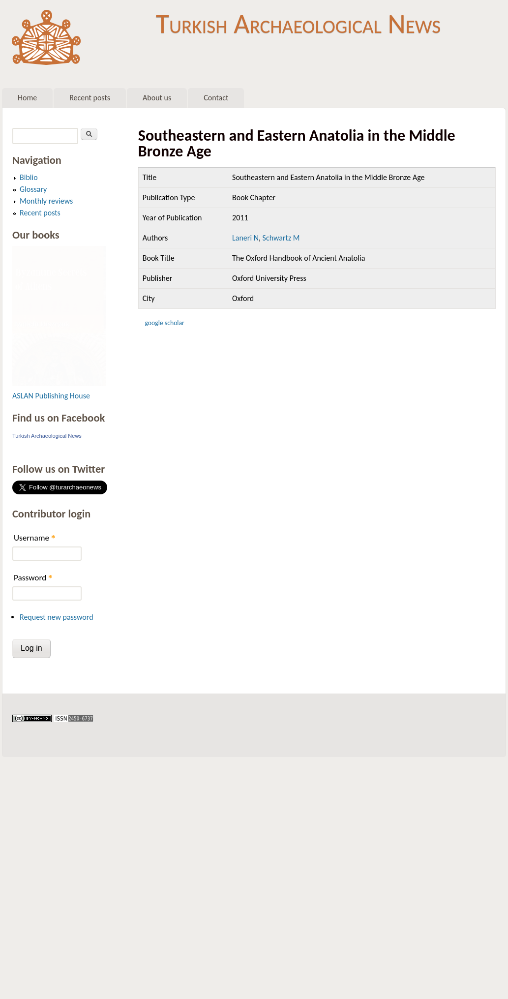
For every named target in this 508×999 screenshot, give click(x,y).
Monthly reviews (46, 201)
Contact (216, 97)
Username (34, 538)
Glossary (33, 189)
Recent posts (89, 97)
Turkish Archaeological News (298, 23)
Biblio (29, 177)
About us (157, 97)
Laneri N (245, 237)
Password (33, 578)
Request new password (56, 617)
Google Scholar (164, 323)
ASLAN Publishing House (51, 395)
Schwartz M (281, 237)
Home (27, 97)
